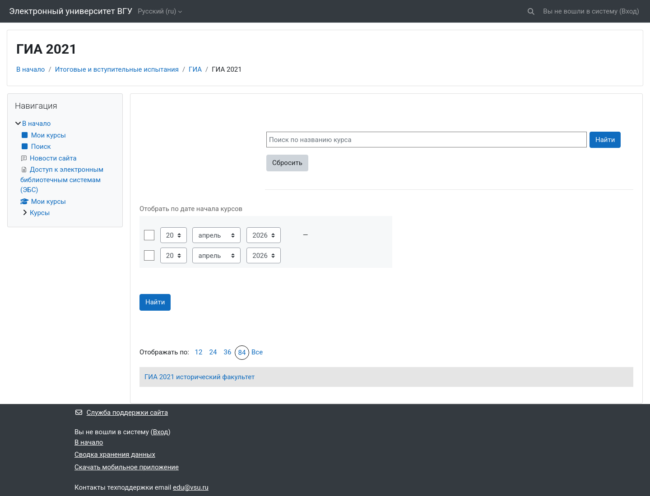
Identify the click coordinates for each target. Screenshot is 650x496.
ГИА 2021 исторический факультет (199, 377)
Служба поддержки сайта (121, 413)
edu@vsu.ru (191, 487)
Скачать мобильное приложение (126, 467)
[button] (531, 11)
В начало (30, 69)
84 (242, 353)
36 (228, 352)
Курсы (40, 213)
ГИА (195, 69)
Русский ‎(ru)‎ (157, 11)
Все (257, 352)
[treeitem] (65, 168)
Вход (629, 11)
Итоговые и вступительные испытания (117, 69)
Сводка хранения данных (114, 454)
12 (199, 352)
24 (213, 352)
